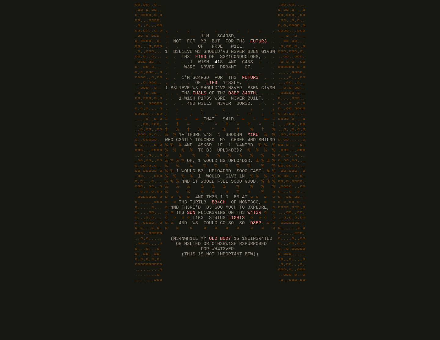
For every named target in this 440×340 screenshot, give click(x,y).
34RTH (249, 109)
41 (217, 73)
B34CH (219, 238)
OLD (213, 280)
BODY (225, 280)
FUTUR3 (258, 48)
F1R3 (200, 67)
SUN (191, 250)
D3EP (233, 109)
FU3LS (199, 109)
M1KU (253, 158)
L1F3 (211, 97)
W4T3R (254, 250)
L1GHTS (236, 256)
